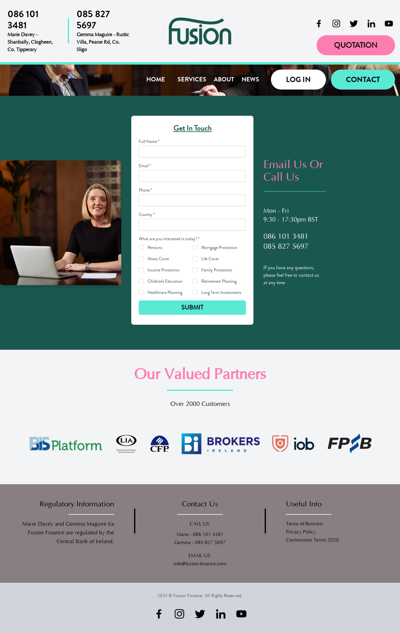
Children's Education (165, 281)
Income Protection (164, 270)
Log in (298, 79)
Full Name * (149, 141)
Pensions (155, 247)
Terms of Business (304, 524)
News (250, 79)
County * (147, 214)
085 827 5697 (210, 542)
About (224, 79)
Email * (145, 166)
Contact (363, 79)
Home (155, 79)
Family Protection (216, 270)
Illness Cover (158, 259)
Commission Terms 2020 (312, 540)
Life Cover (210, 259)
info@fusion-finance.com (199, 564)
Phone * (145, 190)
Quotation (356, 45)
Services (192, 79)
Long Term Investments (221, 292)
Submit (192, 307)
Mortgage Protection (219, 247)
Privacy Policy (301, 532)
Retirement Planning (219, 281)
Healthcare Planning (165, 292)
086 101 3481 (208, 534)
